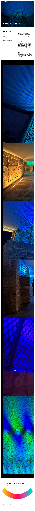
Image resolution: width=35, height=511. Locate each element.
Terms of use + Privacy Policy (7, 504)
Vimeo (31, 504)
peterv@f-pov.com (9, 40)
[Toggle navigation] (33, 1)
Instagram (26, 504)
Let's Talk (10, 486)
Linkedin (22, 504)
